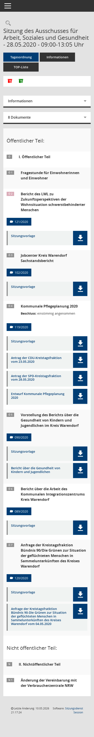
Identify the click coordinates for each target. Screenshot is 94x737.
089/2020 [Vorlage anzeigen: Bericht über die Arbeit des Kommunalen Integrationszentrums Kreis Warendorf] (21, 511)
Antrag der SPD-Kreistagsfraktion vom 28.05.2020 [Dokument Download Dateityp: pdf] (36, 378)
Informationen (57, 57)
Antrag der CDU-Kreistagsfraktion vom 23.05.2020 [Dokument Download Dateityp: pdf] (36, 360)
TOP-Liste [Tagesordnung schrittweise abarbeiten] (21, 67)
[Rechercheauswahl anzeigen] (7, 23)
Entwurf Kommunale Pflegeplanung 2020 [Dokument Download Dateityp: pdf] (37, 396)
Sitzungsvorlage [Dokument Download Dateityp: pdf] (23, 236)
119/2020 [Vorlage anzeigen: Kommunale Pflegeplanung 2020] (21, 327)
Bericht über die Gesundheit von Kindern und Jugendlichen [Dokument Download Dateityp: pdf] (35, 470)
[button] (80, 238)
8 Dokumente (19, 117)
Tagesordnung (21, 57)
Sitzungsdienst (74, 710)
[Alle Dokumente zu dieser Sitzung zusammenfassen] (9, 81)
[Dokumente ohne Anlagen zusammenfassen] (20, 81)
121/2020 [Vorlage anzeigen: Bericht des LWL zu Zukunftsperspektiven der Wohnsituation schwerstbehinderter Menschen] (21, 222)
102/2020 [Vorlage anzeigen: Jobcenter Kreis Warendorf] (21, 272)
